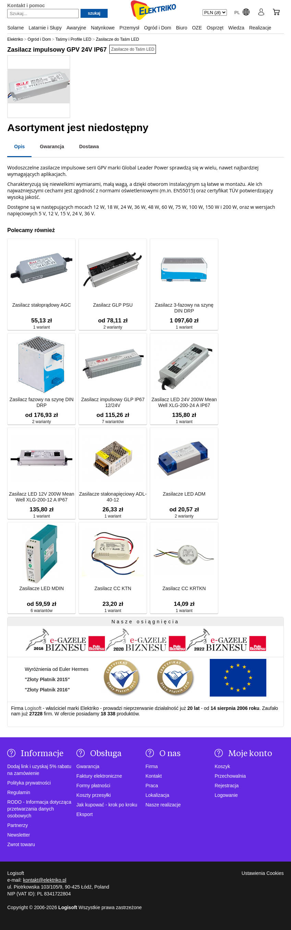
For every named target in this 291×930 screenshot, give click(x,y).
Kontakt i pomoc (26, 5)
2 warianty (113, 327)
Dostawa (89, 146)
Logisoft (33, 708)
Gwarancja (52, 146)
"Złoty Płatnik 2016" (47, 689)
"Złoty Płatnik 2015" (47, 679)
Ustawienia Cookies (263, 873)
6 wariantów (41, 610)
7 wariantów (113, 421)
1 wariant (41, 327)
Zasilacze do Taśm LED (132, 49)
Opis (19, 146)
